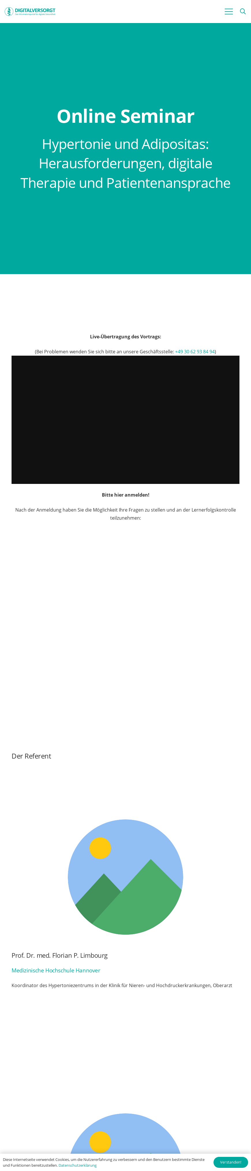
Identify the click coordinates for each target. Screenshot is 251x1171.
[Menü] (229, 11)
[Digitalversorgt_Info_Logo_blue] (30, 11)
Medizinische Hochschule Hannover (56, 970)
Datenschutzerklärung (78, 1165)
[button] (243, 11)
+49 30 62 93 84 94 (195, 351)
